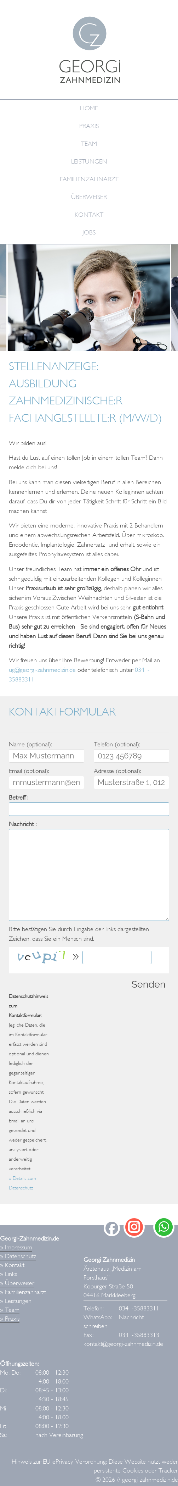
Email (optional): (29, 771)
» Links (8, 1274)
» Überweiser (17, 1283)
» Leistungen (15, 1301)
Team (89, 144)
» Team (9, 1310)
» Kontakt (12, 1265)
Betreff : (18, 797)
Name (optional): (30, 744)
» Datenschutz (18, 1256)
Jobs (89, 232)
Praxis (89, 126)
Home (89, 108)
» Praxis (9, 1318)
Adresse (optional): (117, 771)
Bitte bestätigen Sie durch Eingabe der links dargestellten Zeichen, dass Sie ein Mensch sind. (79, 934)
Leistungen (89, 161)
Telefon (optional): (117, 744)
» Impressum (16, 1247)
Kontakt (89, 215)
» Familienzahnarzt (23, 1292)
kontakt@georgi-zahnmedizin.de (123, 1344)
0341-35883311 (139, 1308)
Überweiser (89, 197)
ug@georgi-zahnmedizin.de (42, 670)
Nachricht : (22, 824)
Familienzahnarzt (89, 179)
